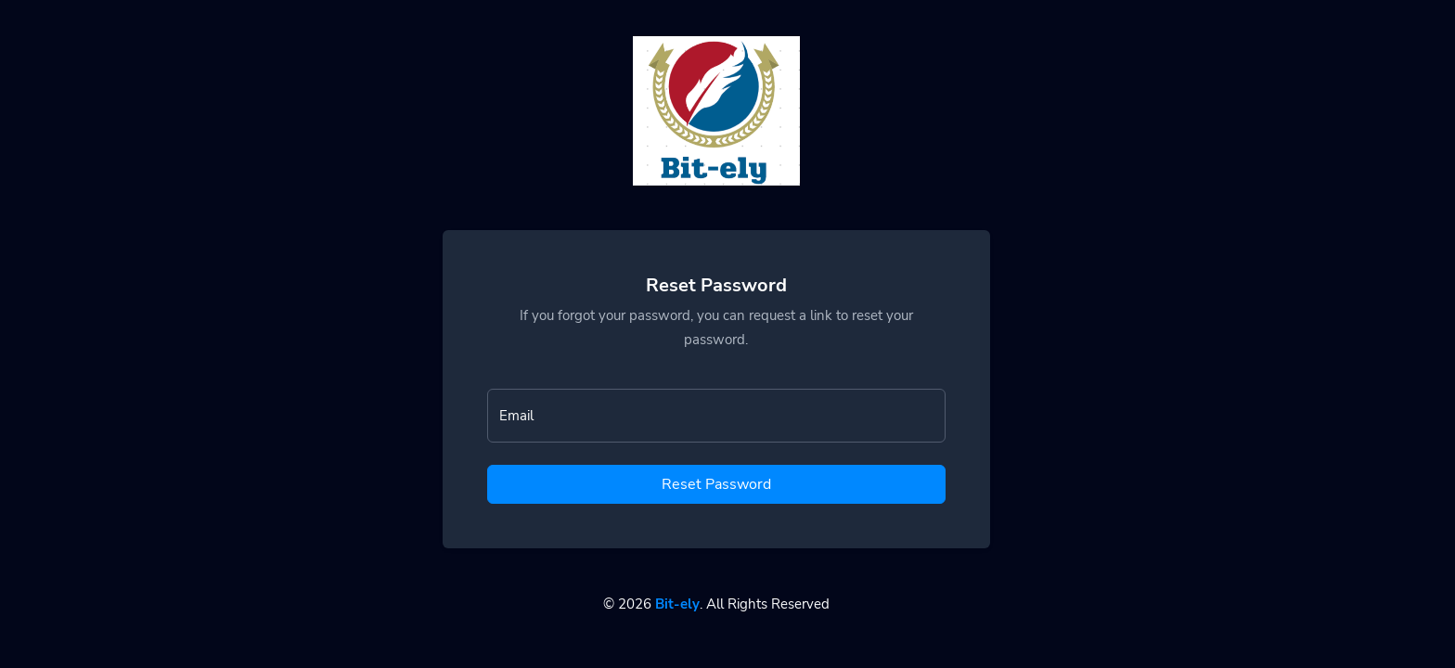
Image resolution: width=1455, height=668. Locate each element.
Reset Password (716, 484)
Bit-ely (677, 604)
